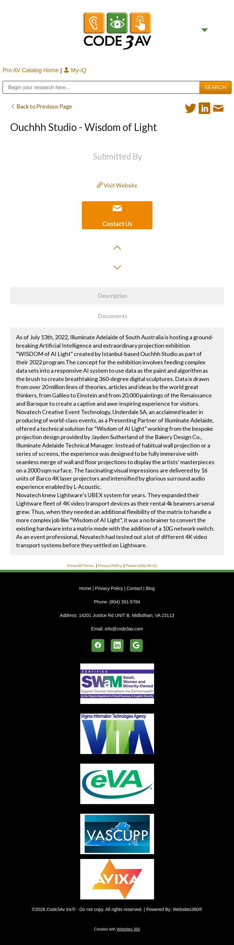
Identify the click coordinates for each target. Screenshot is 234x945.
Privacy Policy (110, 565)
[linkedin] (117, 645)
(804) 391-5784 (124, 601)
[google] (136, 645)
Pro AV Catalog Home (31, 70)
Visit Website (117, 185)
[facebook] (97, 645)
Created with (117, 929)
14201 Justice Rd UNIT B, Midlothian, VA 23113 (126, 615)
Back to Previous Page (41, 106)
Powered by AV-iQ (141, 565)
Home (85, 588)
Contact (134, 588)
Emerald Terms (80, 565)
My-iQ (75, 70)
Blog (150, 588)
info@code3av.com (124, 628)
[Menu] (204, 30)
